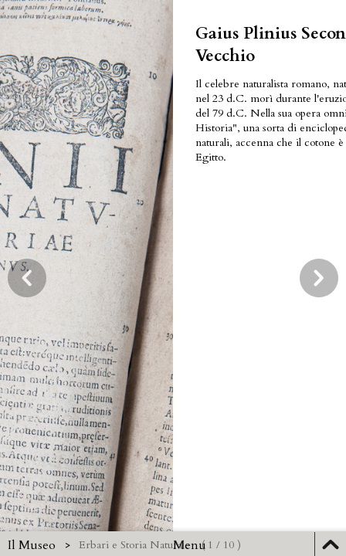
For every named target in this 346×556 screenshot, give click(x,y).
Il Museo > (39, 545)
